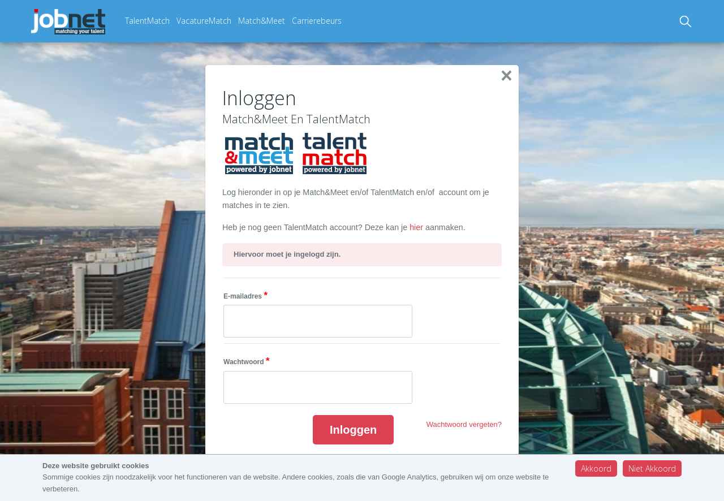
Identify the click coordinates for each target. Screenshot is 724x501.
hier (417, 227)
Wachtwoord (246, 361)
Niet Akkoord (652, 468)
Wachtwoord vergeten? (464, 424)
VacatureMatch (203, 20)
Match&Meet (261, 20)
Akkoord (596, 468)
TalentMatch (147, 20)
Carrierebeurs (317, 20)
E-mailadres (245, 295)
